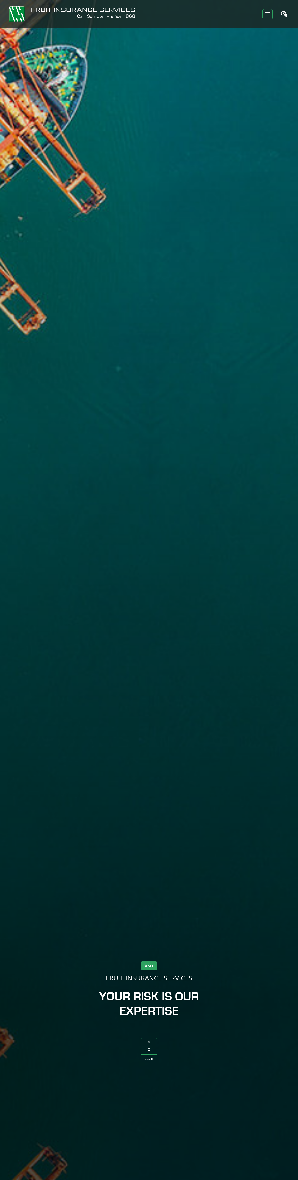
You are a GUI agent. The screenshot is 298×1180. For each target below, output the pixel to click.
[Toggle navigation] (267, 14)
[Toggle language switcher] (284, 14)
